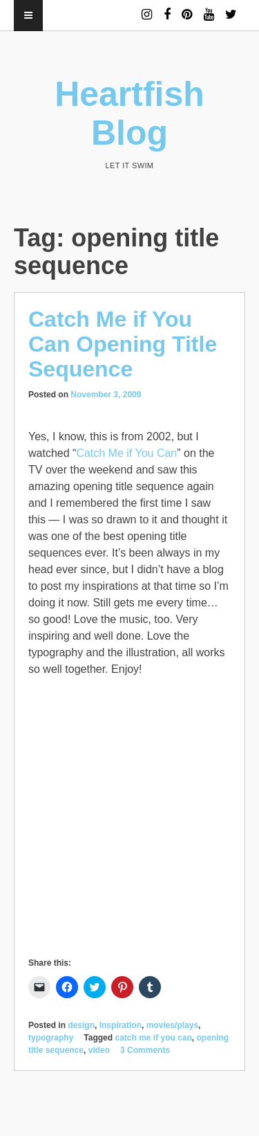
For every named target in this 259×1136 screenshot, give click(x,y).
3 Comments (145, 1050)
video (99, 1050)
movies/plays (172, 1025)
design (81, 1025)
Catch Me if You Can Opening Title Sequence (122, 344)
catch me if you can (153, 1038)
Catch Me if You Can (126, 453)
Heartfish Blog (129, 113)
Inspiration (120, 1025)
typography (50, 1038)
